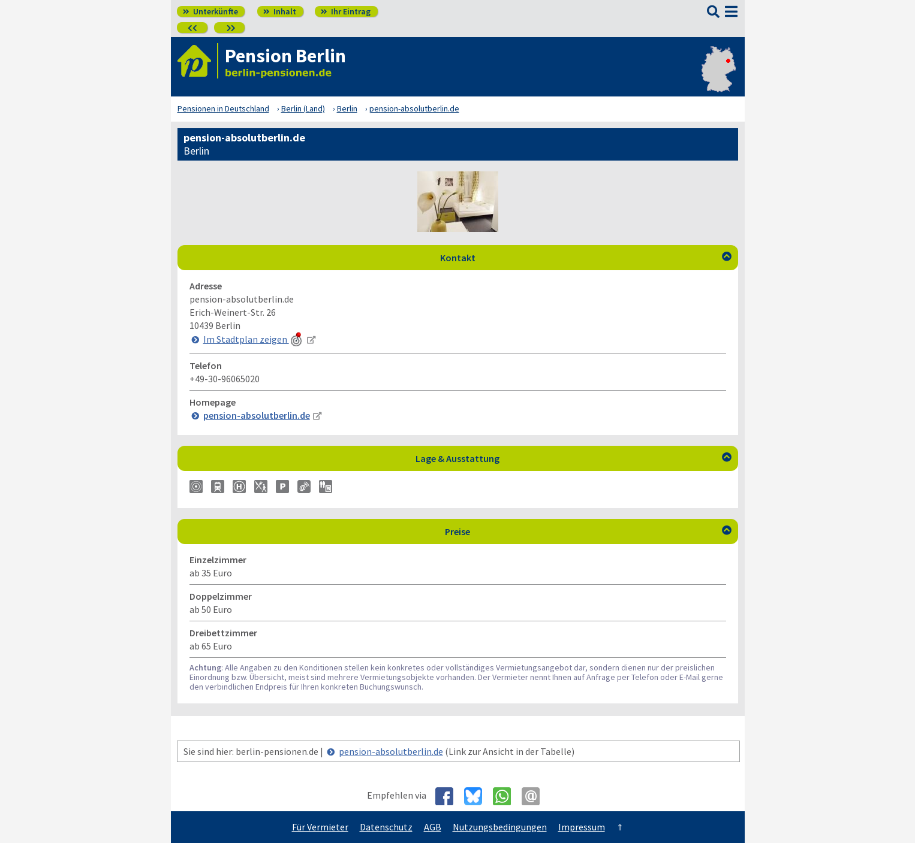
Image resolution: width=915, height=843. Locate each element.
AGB (432, 827)
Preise (588, 531)
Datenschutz (386, 827)
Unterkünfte (210, 11)
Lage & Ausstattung (574, 458)
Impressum (581, 827)
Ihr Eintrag (346, 11)
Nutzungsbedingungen (500, 827)
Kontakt (586, 258)
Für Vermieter (320, 827)
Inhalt (279, 11)
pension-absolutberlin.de (391, 751)
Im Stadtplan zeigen (253, 339)
